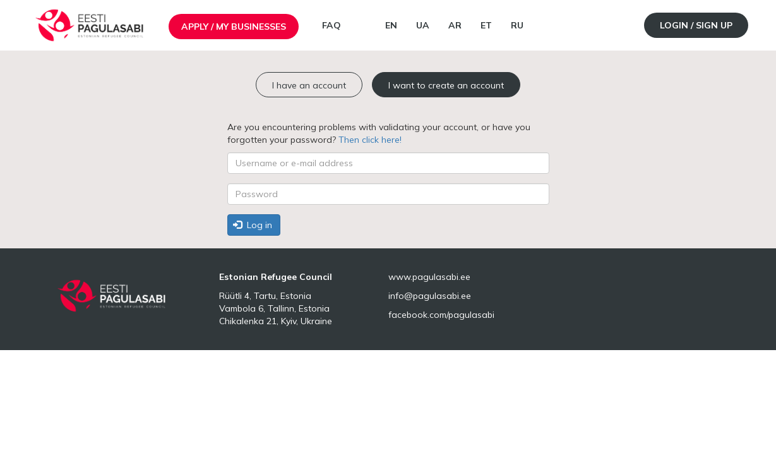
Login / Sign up (696, 25)
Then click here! (370, 139)
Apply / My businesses (233, 26)
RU (517, 25)
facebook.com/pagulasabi (441, 314)
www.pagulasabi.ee (429, 276)
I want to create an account (446, 85)
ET (486, 25)
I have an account (309, 85)
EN (391, 25)
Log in (252, 225)
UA (422, 25)
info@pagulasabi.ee (429, 295)
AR (455, 25)
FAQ (331, 25)
